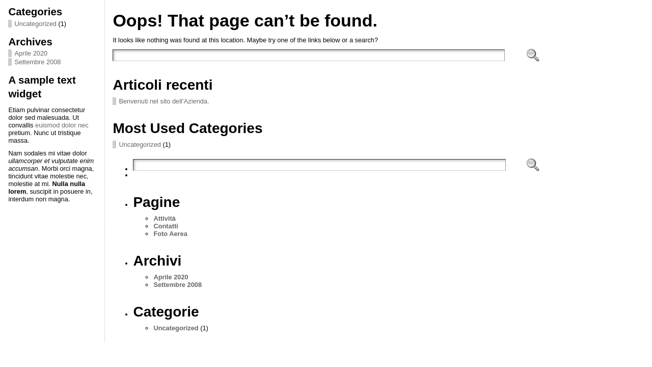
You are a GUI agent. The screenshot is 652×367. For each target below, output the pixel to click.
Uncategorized (35, 24)
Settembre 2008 (37, 62)
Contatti (165, 226)
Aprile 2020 (30, 53)
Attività (164, 218)
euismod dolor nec (62, 125)
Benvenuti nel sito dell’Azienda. (164, 101)
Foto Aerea (170, 234)
